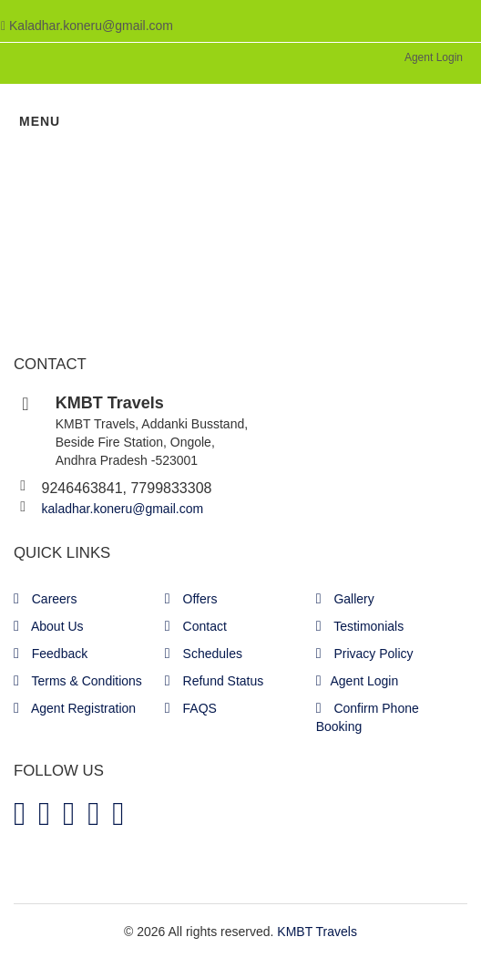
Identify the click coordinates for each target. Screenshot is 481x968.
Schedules (203, 653)
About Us (49, 626)
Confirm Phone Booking (367, 717)
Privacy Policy (365, 653)
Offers (191, 599)
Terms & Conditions (78, 681)
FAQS (191, 708)
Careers (45, 599)
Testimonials (360, 626)
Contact (196, 626)
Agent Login (433, 57)
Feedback (50, 653)
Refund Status (214, 681)
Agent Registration (75, 708)
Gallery (345, 599)
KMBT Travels (317, 931)
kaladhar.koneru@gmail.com (123, 508)
